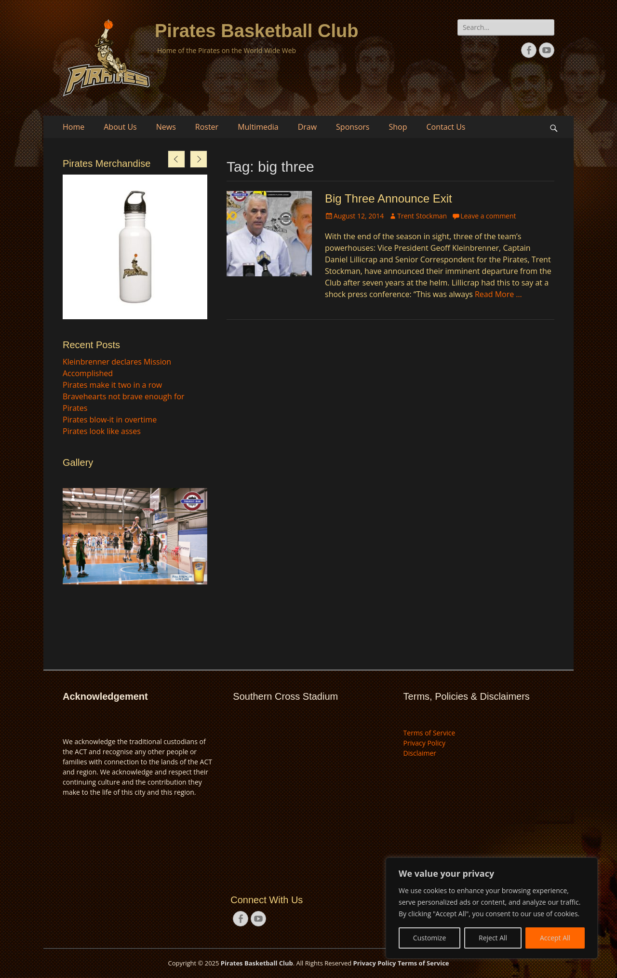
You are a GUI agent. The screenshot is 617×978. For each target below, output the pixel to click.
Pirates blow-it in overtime (110, 419)
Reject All (493, 937)
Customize (429, 937)
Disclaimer (419, 753)
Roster (206, 127)
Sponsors (352, 127)
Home (73, 127)
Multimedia (258, 127)
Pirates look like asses (102, 431)
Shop (398, 127)
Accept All (555, 937)
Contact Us (446, 127)
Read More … (498, 294)
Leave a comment (488, 215)
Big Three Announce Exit (388, 198)
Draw (307, 127)
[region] (492, 908)
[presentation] (176, 159)
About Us (120, 127)
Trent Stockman (422, 215)
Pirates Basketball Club (256, 31)
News (166, 127)
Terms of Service (429, 732)
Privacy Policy (424, 742)
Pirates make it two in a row (112, 385)
